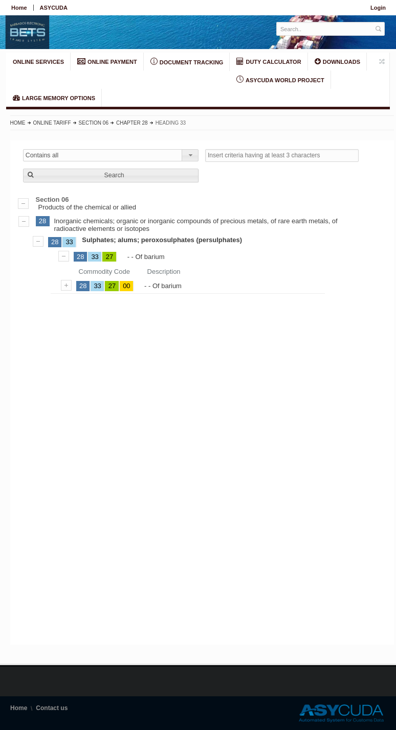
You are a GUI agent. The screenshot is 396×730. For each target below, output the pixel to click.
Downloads (337, 61)
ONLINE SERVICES (38, 62)
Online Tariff (52, 123)
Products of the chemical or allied (202, 203)
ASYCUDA (54, 8)
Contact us (52, 708)
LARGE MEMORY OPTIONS (54, 97)
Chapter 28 (132, 123)
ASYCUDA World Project (280, 80)
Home (19, 8)
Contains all (42, 155)
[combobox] (111, 155)
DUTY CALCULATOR (268, 61)
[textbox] (325, 28)
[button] (111, 175)
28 (42, 221)
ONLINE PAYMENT (107, 61)
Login (378, 8)
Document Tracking (187, 62)
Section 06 (93, 123)
